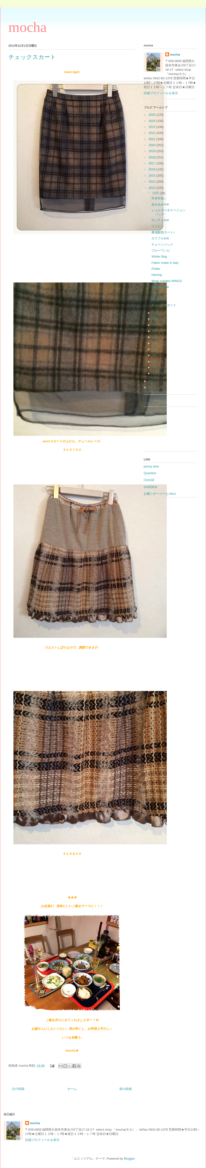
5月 (155, 349)
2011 (152, 387)
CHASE (149, 480)
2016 (152, 169)
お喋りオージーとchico (160, 493)
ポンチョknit (160, 220)
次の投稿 (18, 1089)
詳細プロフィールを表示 (161, 93)
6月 (155, 343)
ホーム (72, 1089)
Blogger (129, 1158)
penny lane (151, 466)
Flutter (155, 268)
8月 (155, 331)
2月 (155, 367)
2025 (152, 114)
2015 (152, 175)
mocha (27, 27)
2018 (152, 157)
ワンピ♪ (156, 226)
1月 (155, 373)
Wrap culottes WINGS (166, 281)
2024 (152, 121)
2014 (152, 181)
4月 (155, 355)
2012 (152, 381)
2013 (152, 188)
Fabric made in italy (164, 263)
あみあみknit (160, 204)
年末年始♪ (158, 198)
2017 (152, 163)
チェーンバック (162, 244)
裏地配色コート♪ (163, 232)
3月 (155, 361)
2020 (152, 145)
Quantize (150, 473)
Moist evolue (160, 287)
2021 (152, 139)
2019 (152, 151)
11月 (156, 313)
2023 (152, 127)
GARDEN (150, 487)
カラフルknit (160, 238)
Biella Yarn (158, 299)
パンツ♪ (156, 293)
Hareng (156, 274)
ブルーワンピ (160, 250)
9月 (155, 325)
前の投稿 (125, 1089)
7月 (155, 337)
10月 (156, 319)
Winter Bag (159, 256)
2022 (152, 133)
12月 (156, 193)
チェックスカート (163, 305)
